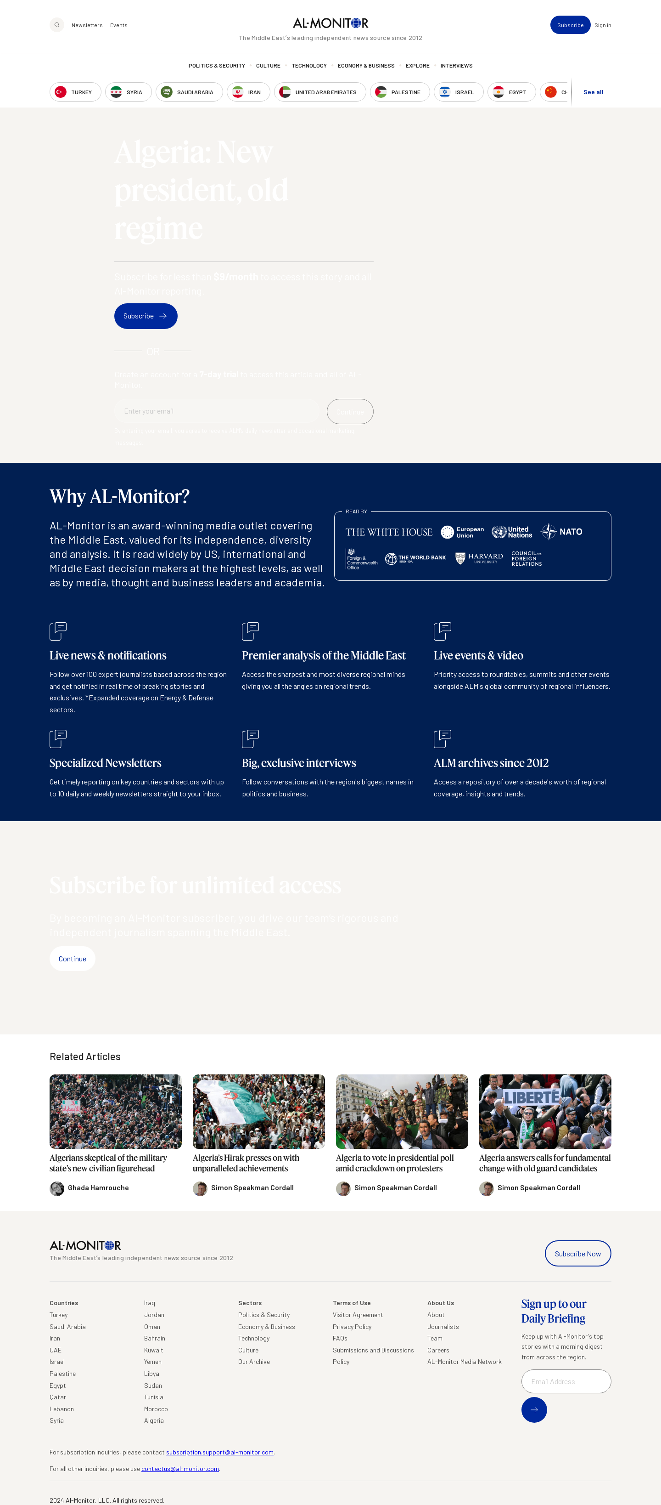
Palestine (63, 1373)
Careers (438, 1350)
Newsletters (87, 26)
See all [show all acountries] (593, 93)
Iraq (149, 1302)
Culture (268, 66)
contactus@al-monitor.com (180, 1468)
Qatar (58, 1397)
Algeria (154, 1420)
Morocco (156, 1409)
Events (119, 26)
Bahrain (154, 1338)
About (436, 1314)
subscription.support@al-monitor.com (220, 1452)
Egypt (58, 1385)
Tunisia (153, 1397)
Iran (55, 1338)
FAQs (340, 1338)
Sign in (602, 26)
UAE (56, 1350)
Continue (72, 958)
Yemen (153, 1361)
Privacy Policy (352, 1326)
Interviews (457, 66)
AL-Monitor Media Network (464, 1361)
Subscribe (570, 26)
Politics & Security (217, 66)
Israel (57, 1361)
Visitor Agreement (358, 1314)
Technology (309, 66)
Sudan (153, 1385)
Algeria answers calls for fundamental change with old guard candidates (545, 1163)
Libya (151, 1373)
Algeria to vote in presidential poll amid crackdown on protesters (395, 1163)
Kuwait (153, 1350)
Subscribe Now (578, 1253)
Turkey (58, 1314)
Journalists (443, 1326)
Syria (57, 1420)
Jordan (154, 1314)
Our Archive (254, 1361)
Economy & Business (366, 66)
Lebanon (62, 1409)
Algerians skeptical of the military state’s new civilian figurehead (108, 1163)
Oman (152, 1326)
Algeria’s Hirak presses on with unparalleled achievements (246, 1163)
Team (435, 1338)
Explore (418, 66)
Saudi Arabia (68, 1326)
